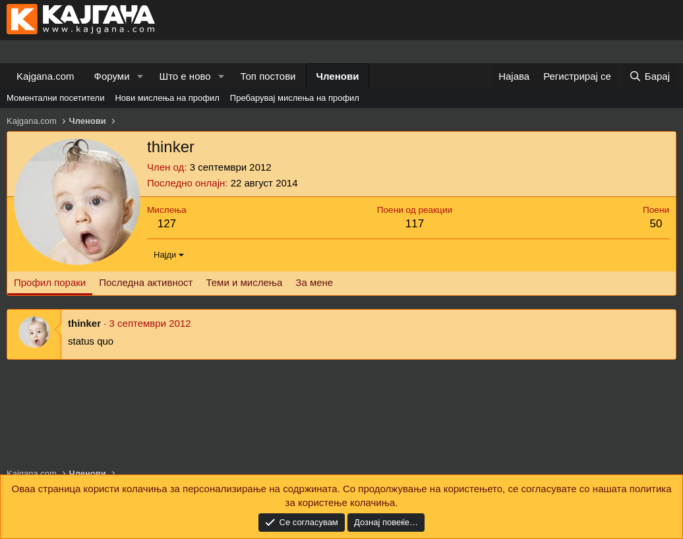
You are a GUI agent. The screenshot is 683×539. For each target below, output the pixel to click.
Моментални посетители (55, 98)
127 (167, 223)
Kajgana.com (45, 76)
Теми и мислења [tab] (244, 282)
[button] (140, 76)
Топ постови (268, 76)
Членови (337, 76)
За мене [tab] (314, 282)
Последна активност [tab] (146, 282)
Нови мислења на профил (167, 98)
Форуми (112, 76)
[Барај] (649, 76)
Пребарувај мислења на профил (294, 98)
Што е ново (184, 76)
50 (656, 223)
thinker (84, 323)
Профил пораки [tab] (50, 282)
